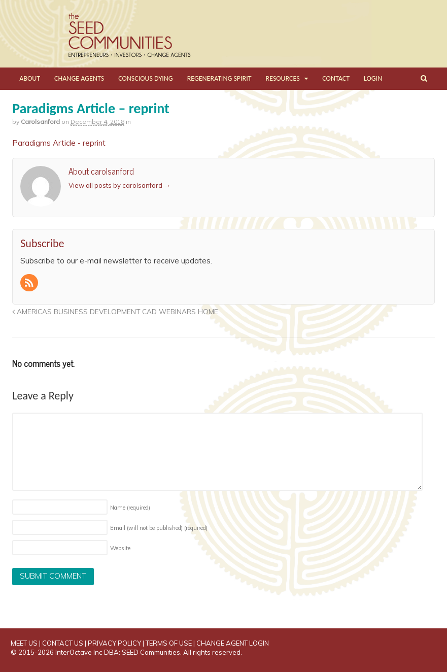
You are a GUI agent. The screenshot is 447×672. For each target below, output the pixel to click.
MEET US (24, 643)
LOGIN (373, 78)
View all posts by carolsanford (119, 185)
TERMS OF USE (169, 643)
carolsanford (40, 121)
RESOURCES (283, 78)
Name (130, 507)
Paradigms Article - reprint (59, 143)
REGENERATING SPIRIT (219, 78)
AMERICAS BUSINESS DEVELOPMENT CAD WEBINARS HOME (115, 311)
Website (120, 548)
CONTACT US (62, 643)
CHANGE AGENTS (79, 78)
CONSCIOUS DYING (145, 78)
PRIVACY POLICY (114, 643)
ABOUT (29, 78)
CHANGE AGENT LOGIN (232, 643)
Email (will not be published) (159, 527)
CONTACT (336, 78)
